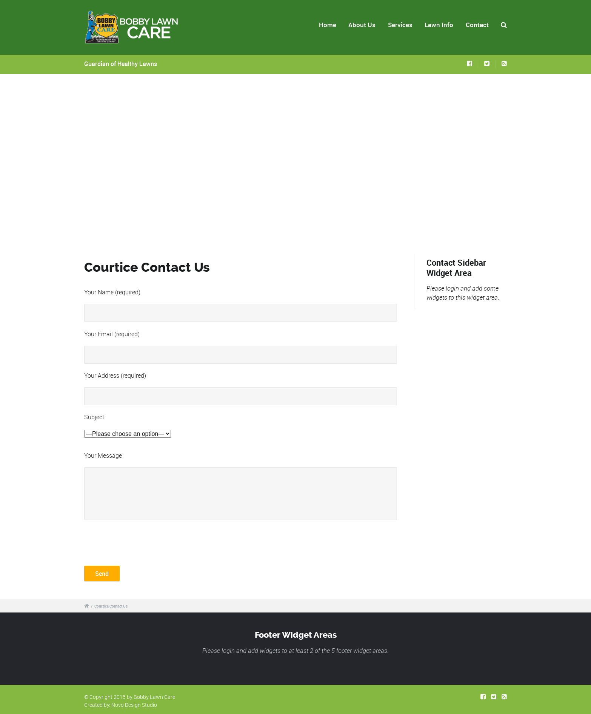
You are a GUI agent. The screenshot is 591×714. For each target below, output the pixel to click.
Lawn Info (439, 24)
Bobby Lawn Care (154, 696)
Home (327, 24)
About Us (362, 24)
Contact (477, 24)
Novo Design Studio (134, 704)
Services (400, 24)
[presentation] (141, 542)
